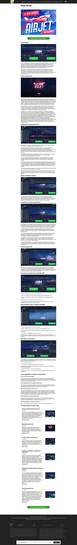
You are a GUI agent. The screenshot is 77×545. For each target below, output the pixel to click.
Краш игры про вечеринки (51, 518)
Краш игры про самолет (32, 518)
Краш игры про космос (30, 519)
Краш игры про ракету (41, 518)
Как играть (29, 1)
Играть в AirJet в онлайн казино (38, 38)
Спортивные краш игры (46, 519)
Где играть (34, 1)
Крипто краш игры (24, 518)
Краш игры (24, 1)
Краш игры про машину (16, 518)
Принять (56, 542)
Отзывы (38, 1)
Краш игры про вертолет (60, 518)
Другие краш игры (38, 519)
